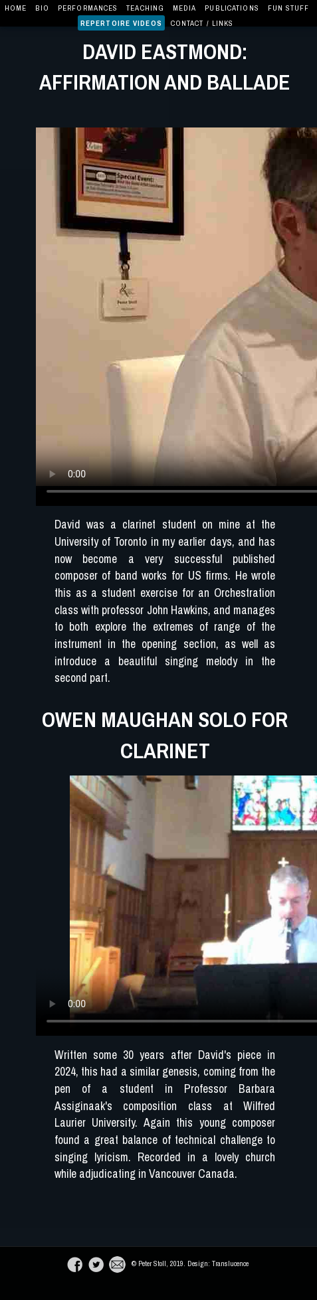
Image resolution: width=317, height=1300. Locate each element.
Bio (42, 8)
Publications (232, 8)
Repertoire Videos (121, 23)
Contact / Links (202, 23)
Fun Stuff (289, 8)
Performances (88, 8)
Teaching (145, 8)
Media (185, 8)
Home (16, 8)
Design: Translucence (217, 1263)
